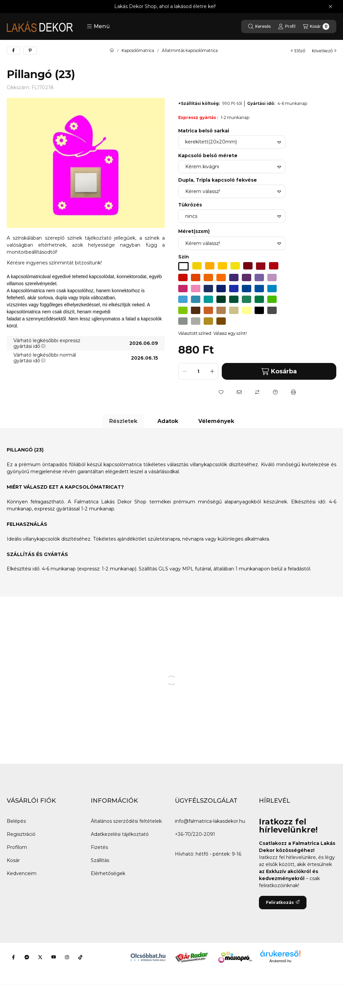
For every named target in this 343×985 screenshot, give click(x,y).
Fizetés (99, 847)
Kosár (13, 860)
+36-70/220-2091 (195, 834)
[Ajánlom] (239, 392)
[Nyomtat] (293, 392)
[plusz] (212, 371)
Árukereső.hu (280, 961)
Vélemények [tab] (216, 421)
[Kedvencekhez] (221, 392)
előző (298, 50)
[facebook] (13, 51)
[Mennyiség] (198, 371)
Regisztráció (21, 834)
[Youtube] (53, 957)
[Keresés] (259, 26)
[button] (98, 26)
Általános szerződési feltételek (126, 821)
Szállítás (100, 860)
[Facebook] (13, 957)
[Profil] (287, 26)
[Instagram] (67, 957)
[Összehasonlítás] (257, 392)
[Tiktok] (80, 957)
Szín (183, 257)
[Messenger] (26, 957)
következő (324, 50)
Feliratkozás (282, 902)
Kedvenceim (22, 873)
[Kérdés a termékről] (275, 392)
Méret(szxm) (194, 231)
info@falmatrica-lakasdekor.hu (210, 821)
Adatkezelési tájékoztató (120, 834)
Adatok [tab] (167, 421)
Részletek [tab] (123, 421)
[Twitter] (40, 957)
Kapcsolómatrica (138, 50)
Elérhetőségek (108, 873)
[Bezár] (330, 6)
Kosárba (279, 371)
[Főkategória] (112, 50)
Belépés (16, 821)
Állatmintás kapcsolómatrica (190, 50)
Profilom (17, 847)
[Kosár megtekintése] (316, 26)
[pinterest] (30, 51)
